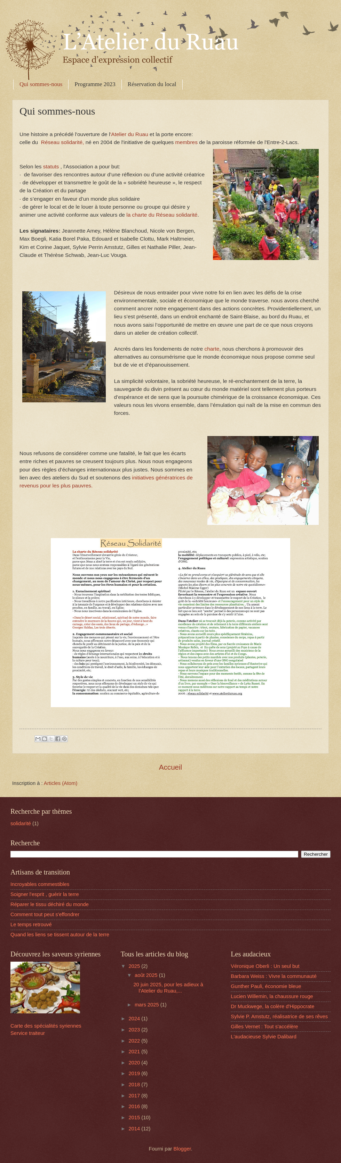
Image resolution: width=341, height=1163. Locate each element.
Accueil (170, 767)
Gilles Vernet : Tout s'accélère (264, 1026)
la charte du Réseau (151, 215)
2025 (134, 966)
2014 (134, 1128)
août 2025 (147, 975)
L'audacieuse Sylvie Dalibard (263, 1036)
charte (211, 349)
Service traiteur (27, 1033)
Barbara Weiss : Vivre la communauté (274, 976)
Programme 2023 (95, 84)
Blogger (182, 1149)
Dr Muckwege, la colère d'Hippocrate (272, 1006)
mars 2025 (147, 1004)
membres (186, 142)
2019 (134, 1073)
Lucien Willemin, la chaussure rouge (272, 996)
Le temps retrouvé (31, 924)
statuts (51, 166)
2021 (134, 1051)
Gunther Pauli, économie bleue (266, 986)
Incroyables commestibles (39, 884)
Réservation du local (152, 84)
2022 (134, 1041)
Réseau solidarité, (62, 142)
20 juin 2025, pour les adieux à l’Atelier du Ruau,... (168, 988)
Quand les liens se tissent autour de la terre (59, 934)
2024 (134, 1018)
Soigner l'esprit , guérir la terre (44, 894)
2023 (134, 1029)
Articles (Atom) (61, 783)
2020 (134, 1062)
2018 (134, 1084)
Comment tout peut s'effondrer (44, 914)
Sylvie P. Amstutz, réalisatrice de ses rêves (279, 1016)
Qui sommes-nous (40, 84)
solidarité (187, 215)
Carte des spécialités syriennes (45, 1026)
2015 (134, 1117)
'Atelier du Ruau (130, 134)
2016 (134, 1106)
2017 (134, 1095)
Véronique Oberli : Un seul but (265, 966)
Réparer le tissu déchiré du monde (49, 904)
